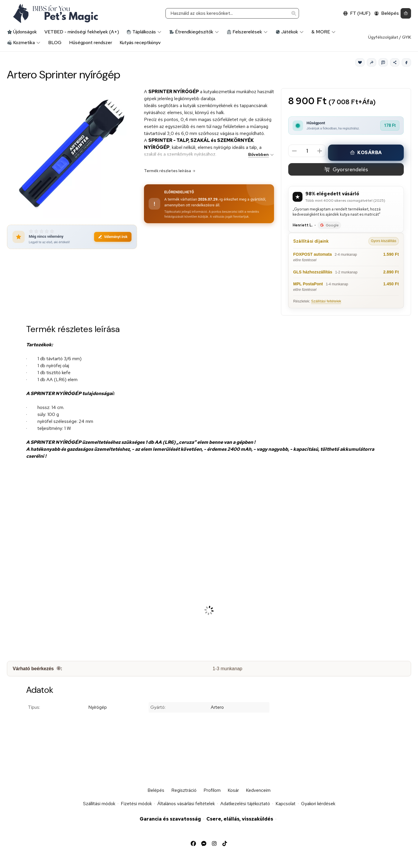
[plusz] (319, 151)
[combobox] (232, 13)
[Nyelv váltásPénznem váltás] (356, 13)
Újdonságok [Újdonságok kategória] (22, 32)
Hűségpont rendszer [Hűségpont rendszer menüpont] (90, 42)
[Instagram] (214, 843)
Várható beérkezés (37, 668)
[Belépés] (386, 13)
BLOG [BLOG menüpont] (55, 42)
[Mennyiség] (307, 151)
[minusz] (294, 151)
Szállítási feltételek (326, 301)
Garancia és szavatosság (170, 819)
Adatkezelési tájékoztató (245, 804)
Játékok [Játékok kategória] (289, 32)
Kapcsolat (285, 804)
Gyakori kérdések (318, 804)
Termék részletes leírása (170, 170)
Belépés (155, 790)
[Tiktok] (224, 843)
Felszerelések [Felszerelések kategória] (247, 32)
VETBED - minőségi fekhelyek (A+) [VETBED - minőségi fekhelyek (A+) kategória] (81, 32)
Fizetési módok (136, 804)
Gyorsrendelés (346, 169)
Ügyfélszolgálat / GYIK (389, 37)
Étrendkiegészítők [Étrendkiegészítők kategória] (194, 32)
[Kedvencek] (360, 62)
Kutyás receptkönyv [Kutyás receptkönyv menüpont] (140, 42)
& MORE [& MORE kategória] (323, 32)
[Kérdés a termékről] (383, 62)
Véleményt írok (112, 237)
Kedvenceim (258, 790)
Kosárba (366, 153)
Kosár (233, 790)
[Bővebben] (260, 155)
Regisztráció (184, 790)
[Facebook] (406, 62)
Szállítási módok (99, 804)
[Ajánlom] (371, 62)
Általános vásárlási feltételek (186, 804)
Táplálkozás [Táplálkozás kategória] (144, 32)
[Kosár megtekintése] (406, 13)
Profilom (212, 790)
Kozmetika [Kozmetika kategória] (24, 42)
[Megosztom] (394, 62)
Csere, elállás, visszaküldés (239, 819)
